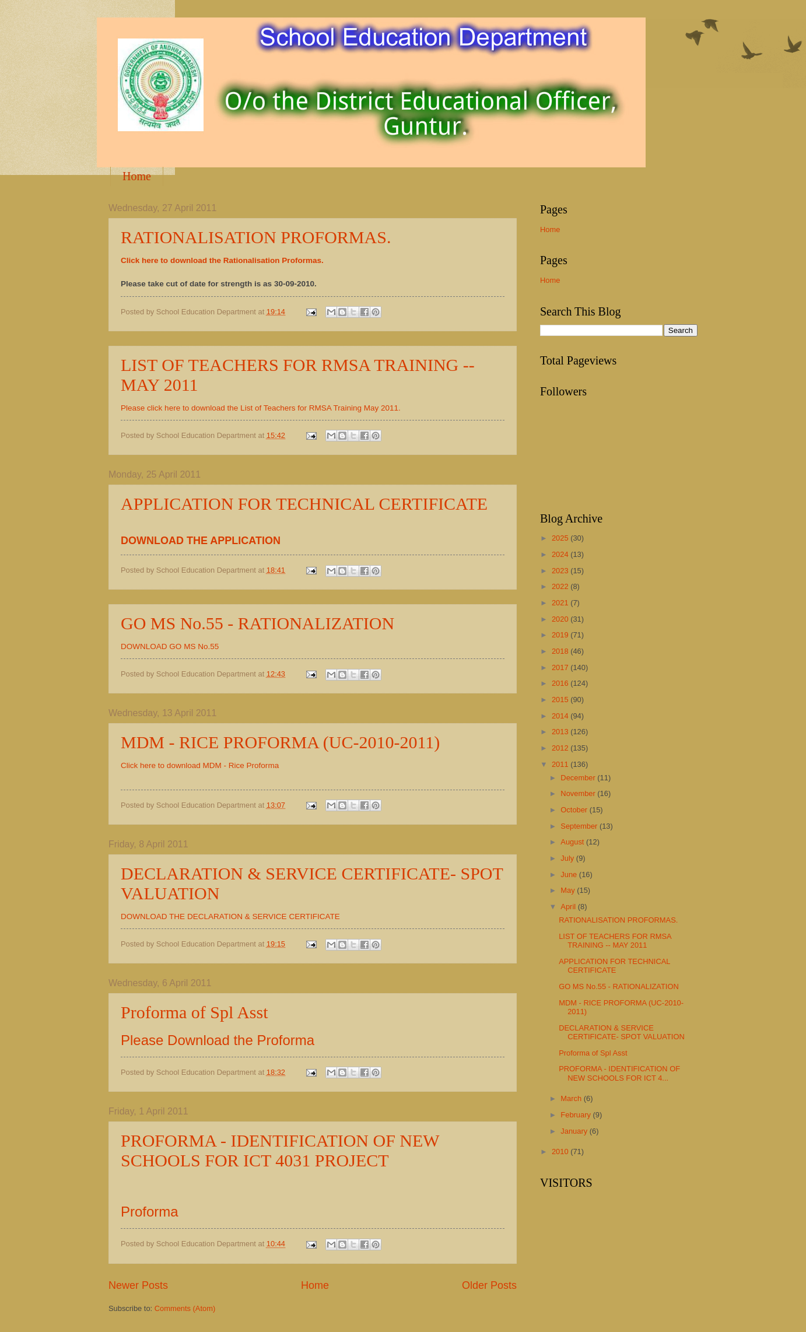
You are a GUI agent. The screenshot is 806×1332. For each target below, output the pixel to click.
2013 (561, 731)
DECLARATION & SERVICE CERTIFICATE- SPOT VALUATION (622, 1032)
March (571, 1098)
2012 (561, 748)
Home (136, 176)
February (576, 1114)
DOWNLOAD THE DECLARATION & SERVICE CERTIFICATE (230, 916)
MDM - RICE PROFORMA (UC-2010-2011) (280, 742)
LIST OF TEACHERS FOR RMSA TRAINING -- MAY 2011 (615, 940)
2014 (561, 715)
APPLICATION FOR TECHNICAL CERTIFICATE (304, 503)
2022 (561, 586)
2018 (561, 651)
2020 (561, 619)
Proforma (149, 1211)
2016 (561, 683)
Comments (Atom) (185, 1308)
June (569, 874)
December (578, 777)
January (574, 1131)
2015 (561, 699)
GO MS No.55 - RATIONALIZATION (257, 623)
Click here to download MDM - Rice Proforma (200, 765)
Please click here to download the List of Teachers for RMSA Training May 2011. (261, 408)
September (580, 826)
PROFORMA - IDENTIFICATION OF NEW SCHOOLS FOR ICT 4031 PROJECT (280, 1150)
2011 (561, 764)
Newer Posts (138, 1285)
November (578, 793)
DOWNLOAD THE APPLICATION (201, 540)
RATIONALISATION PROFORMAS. (256, 237)
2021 (561, 602)
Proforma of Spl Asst (194, 1012)
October (574, 809)
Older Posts (489, 1285)
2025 (561, 538)
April (568, 906)
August (573, 841)
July (568, 858)
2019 (561, 634)
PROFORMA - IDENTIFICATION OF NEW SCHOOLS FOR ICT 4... (619, 1073)
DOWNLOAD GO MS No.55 (170, 646)
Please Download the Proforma (217, 1040)
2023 (561, 570)
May (568, 890)
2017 (561, 667)
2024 (561, 554)
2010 (561, 1151)
